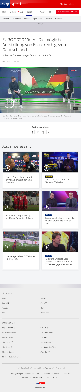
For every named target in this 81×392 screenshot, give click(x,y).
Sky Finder (7, 347)
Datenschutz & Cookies (51, 373)
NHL (4, 313)
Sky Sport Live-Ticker (48, 347)
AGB (37, 373)
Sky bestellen (8, 328)
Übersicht (17, 18)
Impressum (29, 373)
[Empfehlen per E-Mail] (48, 132)
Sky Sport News (46, 333)
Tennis (5, 308)
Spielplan (48, 18)
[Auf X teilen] (38, 132)
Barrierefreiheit (52, 377)
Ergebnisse (37, 18)
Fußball (29, 12)
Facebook (26, 368)
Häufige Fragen (17, 373)
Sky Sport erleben (67, 4)
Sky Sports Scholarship (11, 357)
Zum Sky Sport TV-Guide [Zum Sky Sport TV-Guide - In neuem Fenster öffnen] (67, 12)
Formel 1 (5, 303)
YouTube (60, 368)
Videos (13, 12)
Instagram (48, 368)
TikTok (37, 368)
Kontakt (67, 373)
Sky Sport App (8, 352)
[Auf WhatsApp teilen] (43, 132)
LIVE (21, 12)
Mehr (43, 12)
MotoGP (43, 303)
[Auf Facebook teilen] (32, 132)
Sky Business (46, 342)
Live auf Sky (7, 337)
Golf (42, 308)
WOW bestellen (9, 333)
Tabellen (58, 18)
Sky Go (44, 328)
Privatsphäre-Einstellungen (33, 377)
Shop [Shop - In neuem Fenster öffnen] (51, 12)
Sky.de (43, 337)
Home (4, 12)
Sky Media (7, 342)
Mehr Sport (45, 313)
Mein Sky (44, 352)
